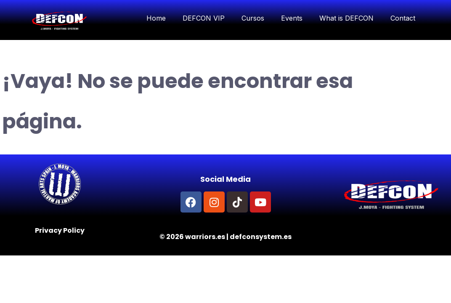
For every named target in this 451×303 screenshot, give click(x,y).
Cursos (252, 18)
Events (291, 18)
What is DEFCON (346, 18)
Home (156, 18)
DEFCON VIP (204, 18)
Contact (402, 18)
